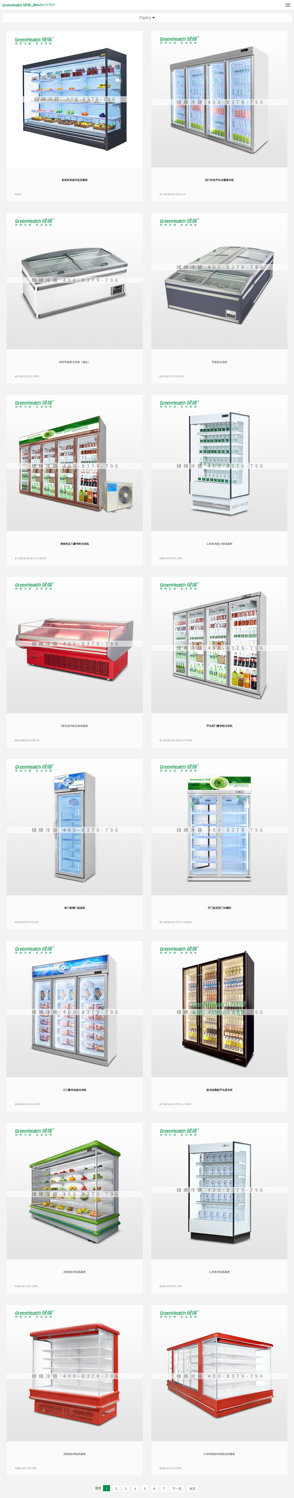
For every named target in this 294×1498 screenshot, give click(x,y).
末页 (192, 1488)
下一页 (177, 1488)
